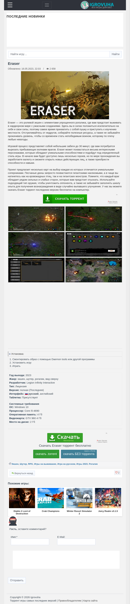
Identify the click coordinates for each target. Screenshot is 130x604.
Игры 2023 (82, 464)
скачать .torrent (46, 454)
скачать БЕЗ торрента (78, 454)
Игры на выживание (45, 464)
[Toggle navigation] (47, 5)
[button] (117, 472)
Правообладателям (69, 600)
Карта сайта (90, 600)
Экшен (15, 464)
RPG (30, 464)
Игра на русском (66, 464)
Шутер (23, 464)
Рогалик (93, 464)
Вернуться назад (22, 473)
